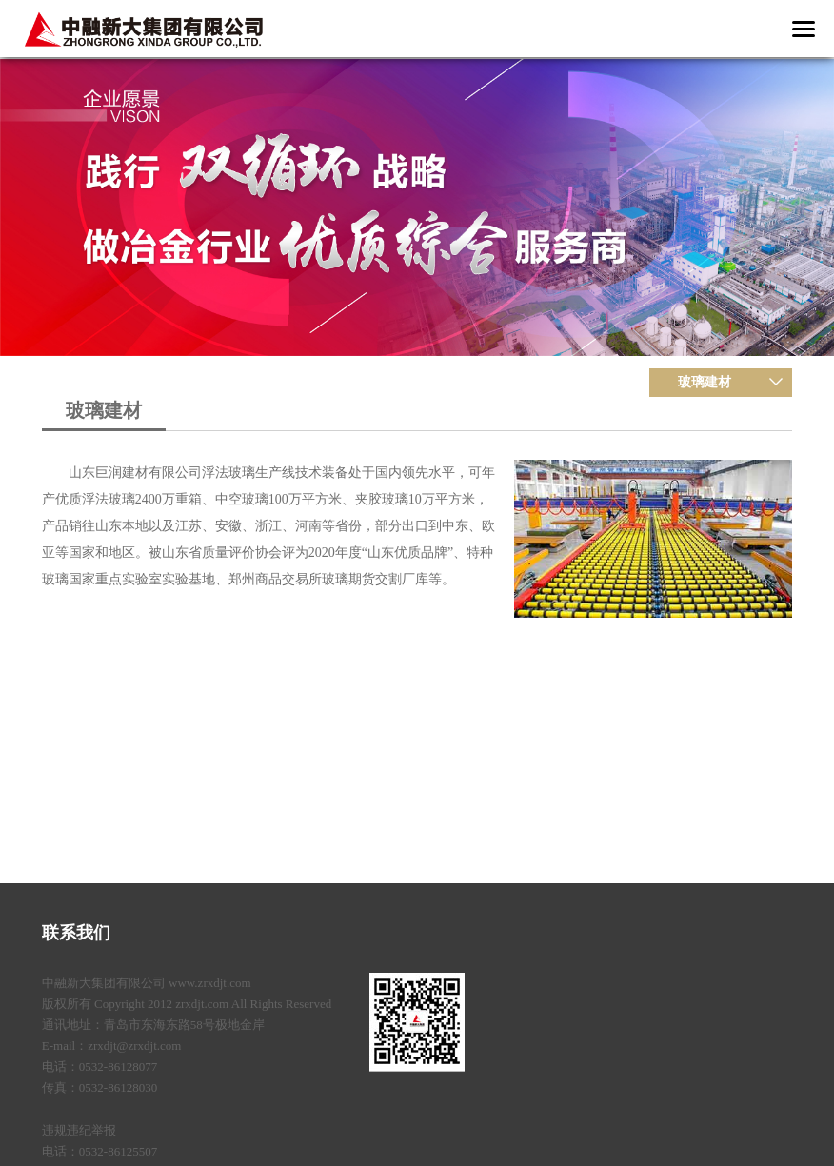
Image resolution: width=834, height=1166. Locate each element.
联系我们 (76, 932)
